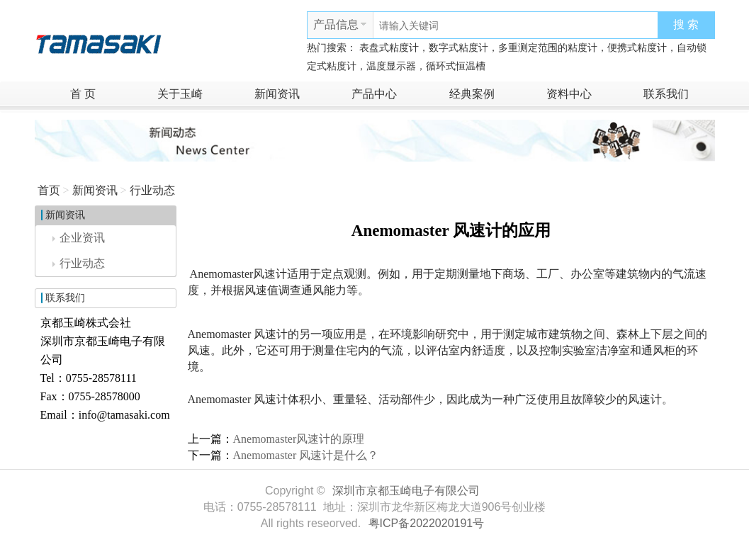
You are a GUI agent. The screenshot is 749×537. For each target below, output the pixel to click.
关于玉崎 (180, 94)
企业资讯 (78, 238)
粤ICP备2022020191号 (426, 523)
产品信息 (336, 24)
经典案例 (472, 94)
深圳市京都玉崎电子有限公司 (406, 491)
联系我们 (666, 94)
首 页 (83, 94)
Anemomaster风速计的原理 (299, 439)
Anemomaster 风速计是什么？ (306, 455)
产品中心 (374, 94)
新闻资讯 (277, 94)
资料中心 (569, 94)
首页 (49, 190)
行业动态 (152, 190)
